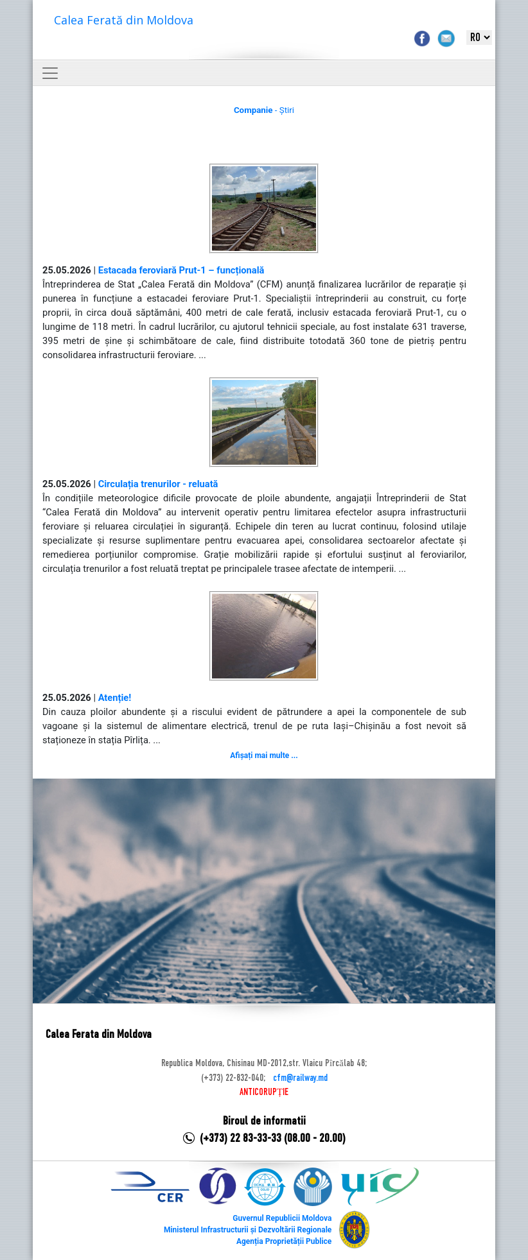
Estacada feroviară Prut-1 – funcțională (181, 270)
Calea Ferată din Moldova (123, 20)
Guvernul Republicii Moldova (282, 1218)
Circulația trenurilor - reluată (158, 484)
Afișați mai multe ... (263, 755)
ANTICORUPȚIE (264, 1092)
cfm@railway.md (300, 1078)
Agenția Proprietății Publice (283, 1241)
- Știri (264, 110)
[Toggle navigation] (50, 73)
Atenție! (115, 697)
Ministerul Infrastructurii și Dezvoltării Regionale (247, 1229)
